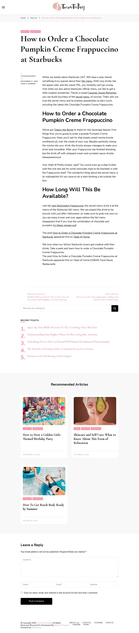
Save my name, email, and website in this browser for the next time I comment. (61, 592)
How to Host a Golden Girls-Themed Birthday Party (42, 437)
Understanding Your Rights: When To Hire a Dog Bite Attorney (62, 334)
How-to (25, 31)
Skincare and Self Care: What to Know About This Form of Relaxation (95, 439)
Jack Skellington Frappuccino (67, 205)
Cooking (98, 623)
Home (77, 429)
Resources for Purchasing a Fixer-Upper (49, 356)
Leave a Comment (29, 84)
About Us (74, 623)
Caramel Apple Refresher (102, 92)
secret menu (82, 96)
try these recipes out (64, 225)
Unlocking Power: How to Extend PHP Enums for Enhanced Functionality (68, 341)
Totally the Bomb (63, 129)
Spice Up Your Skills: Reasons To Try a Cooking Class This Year (62, 327)
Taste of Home (81, 236)
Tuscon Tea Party (44, 623)
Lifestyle (35, 31)
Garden (76, 625)
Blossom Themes (61, 625)
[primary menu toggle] (3, 7)
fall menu (87, 81)
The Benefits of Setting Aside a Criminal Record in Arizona (60, 349)
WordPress (36, 627)
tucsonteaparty (28, 76)
